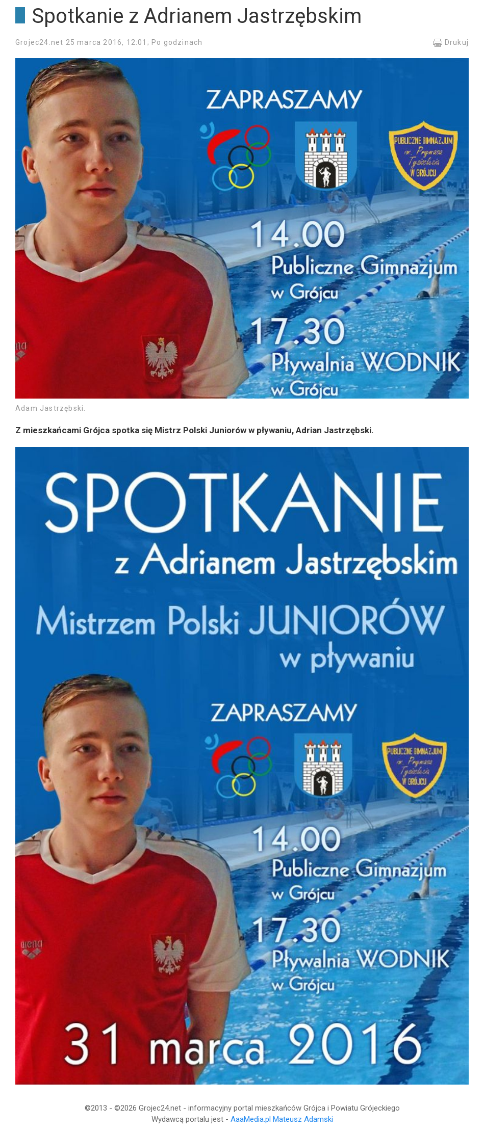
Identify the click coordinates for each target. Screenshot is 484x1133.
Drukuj (450, 42)
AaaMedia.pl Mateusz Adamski (282, 1119)
